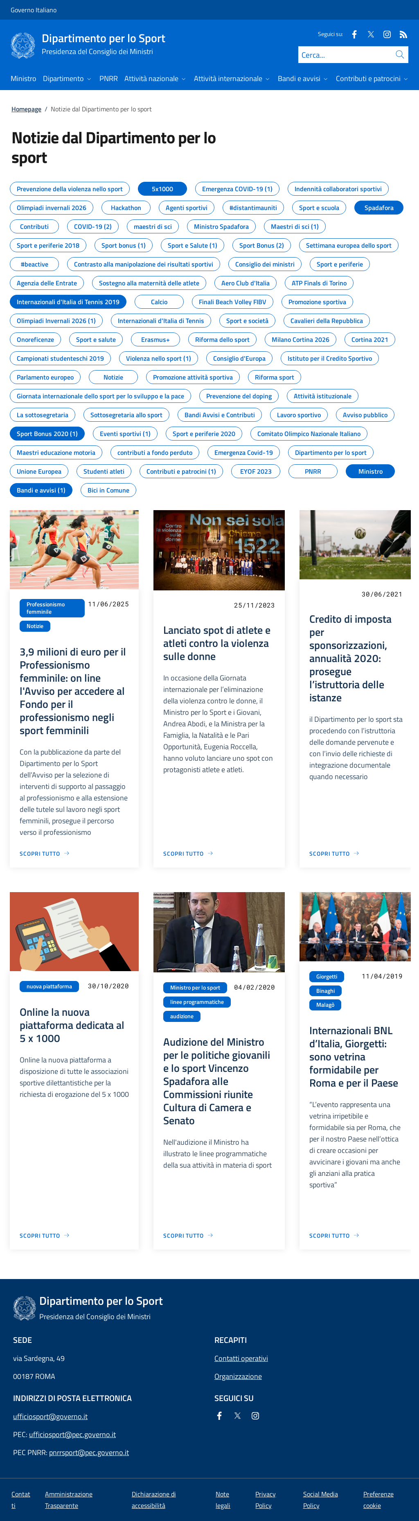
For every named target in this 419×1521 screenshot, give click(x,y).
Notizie (35, 626)
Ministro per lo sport (195, 987)
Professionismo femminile (46, 608)
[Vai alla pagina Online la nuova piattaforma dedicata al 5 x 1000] (45, 1235)
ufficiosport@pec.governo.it (72, 1434)
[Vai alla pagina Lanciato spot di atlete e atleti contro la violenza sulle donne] (188, 853)
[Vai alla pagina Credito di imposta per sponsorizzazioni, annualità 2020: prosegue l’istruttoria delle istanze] (334, 853)
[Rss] (400, 33)
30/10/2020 (108, 985)
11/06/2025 (108, 603)
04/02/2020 (254, 987)
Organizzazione (238, 1376)
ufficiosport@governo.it (50, 1416)
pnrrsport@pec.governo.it (89, 1452)
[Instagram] (384, 33)
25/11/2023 (254, 605)
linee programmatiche (197, 1001)
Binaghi (325, 990)
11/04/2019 (382, 976)
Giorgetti (326, 976)
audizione (182, 1016)
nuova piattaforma (49, 986)
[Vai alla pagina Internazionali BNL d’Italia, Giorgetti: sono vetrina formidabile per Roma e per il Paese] (334, 1235)
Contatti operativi (241, 1358)
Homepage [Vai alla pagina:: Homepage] (26, 109)
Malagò (325, 1004)
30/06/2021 (382, 594)
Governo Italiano (33, 10)
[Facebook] (351, 33)
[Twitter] (367, 33)
